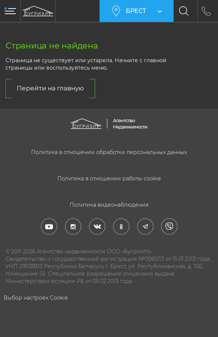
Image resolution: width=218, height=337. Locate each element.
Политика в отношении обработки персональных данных (109, 152)
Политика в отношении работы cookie (109, 178)
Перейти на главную (50, 88)
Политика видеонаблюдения (109, 204)
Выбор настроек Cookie (36, 297)
